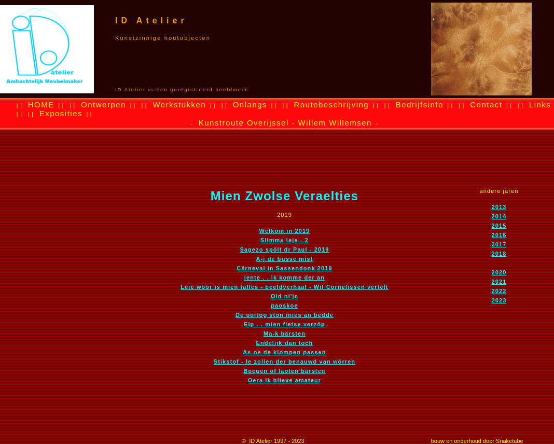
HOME (41, 104)
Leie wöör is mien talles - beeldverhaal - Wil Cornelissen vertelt (284, 287)
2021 (499, 282)
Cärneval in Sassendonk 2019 (284, 268)
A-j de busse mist (284, 259)
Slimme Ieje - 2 (284, 240)
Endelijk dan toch (284, 343)
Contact (486, 104)
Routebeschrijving (331, 104)
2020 (499, 272)
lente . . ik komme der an (284, 277)
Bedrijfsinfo (420, 104)
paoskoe (284, 305)
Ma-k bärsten (285, 333)
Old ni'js (284, 296)
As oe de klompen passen (284, 352)
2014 (499, 216)
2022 (499, 291)
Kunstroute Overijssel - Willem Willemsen (285, 122)
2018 (499, 254)
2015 (499, 226)
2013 (499, 207)
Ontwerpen (103, 104)
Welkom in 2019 (284, 231)
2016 (499, 235)
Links (540, 104)
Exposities (60, 113)
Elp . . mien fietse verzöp (284, 324)
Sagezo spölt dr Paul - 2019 (284, 249)
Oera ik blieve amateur (285, 380)
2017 (499, 244)
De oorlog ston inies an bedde (285, 315)
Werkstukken (179, 104)
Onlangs (250, 104)
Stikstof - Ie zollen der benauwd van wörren (284, 361)
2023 (499, 300)
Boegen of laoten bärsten (284, 371)
